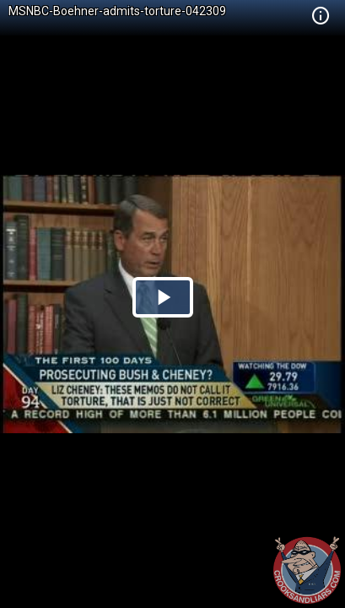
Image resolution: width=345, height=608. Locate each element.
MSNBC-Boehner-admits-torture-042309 (117, 11)
